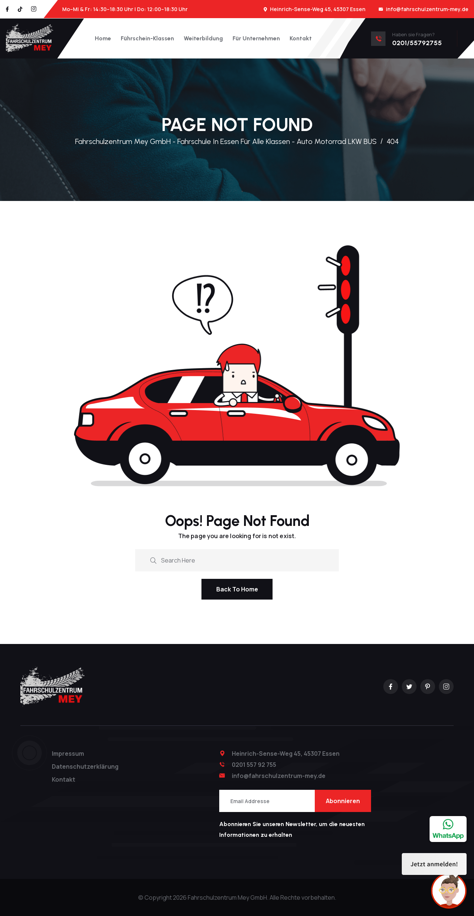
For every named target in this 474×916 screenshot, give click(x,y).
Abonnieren (343, 801)
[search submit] (153, 559)
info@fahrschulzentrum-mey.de (427, 9)
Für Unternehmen (256, 38)
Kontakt (301, 38)
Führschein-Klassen (147, 38)
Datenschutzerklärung (85, 766)
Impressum (68, 753)
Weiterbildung (203, 38)
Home (103, 38)
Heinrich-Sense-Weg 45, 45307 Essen (317, 9)
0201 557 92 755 (254, 765)
